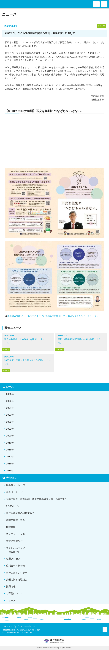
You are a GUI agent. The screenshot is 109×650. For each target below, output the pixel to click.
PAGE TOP (105, 629)
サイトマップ (8, 626)
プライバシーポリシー (26, 626)
